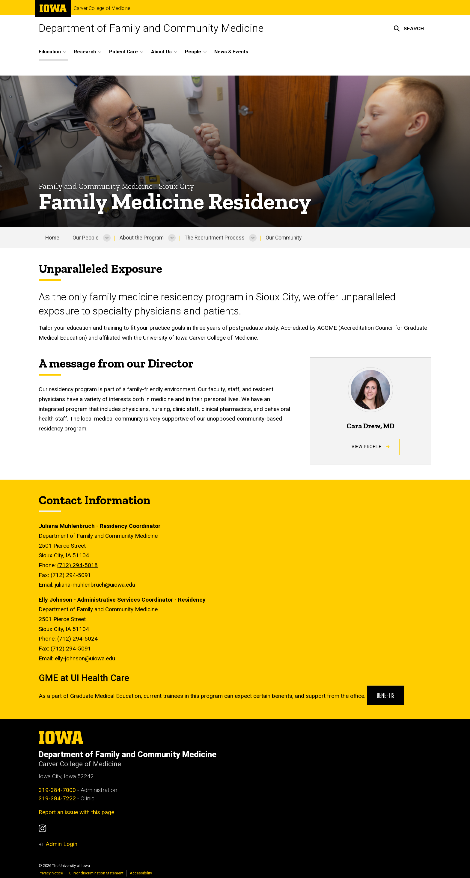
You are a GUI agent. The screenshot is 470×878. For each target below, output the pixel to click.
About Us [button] (161, 52)
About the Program (142, 238)
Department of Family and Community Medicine (151, 28)
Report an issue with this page (76, 812)
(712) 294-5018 (77, 565)
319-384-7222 (57, 798)
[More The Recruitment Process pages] (253, 237)
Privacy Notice (51, 873)
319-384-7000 (57, 790)
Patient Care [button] (123, 52)
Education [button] (50, 52)
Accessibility (141, 873)
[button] (408, 28)
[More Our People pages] (107, 237)
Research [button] (85, 52)
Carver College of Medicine (102, 8)
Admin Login (61, 844)
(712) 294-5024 (77, 638)
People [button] (193, 52)
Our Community (284, 238)
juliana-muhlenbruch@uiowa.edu (95, 584)
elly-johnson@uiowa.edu (85, 658)
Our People (86, 238)
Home (52, 238)
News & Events (231, 52)
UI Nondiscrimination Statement (96, 873)
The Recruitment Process (215, 238)
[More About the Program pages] (172, 237)
